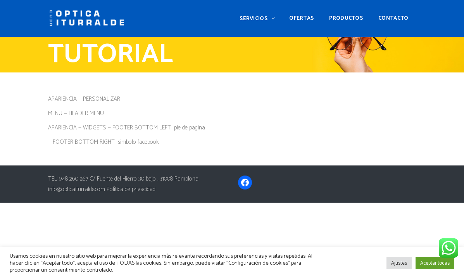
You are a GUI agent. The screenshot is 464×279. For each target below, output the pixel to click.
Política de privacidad (131, 189)
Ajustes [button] (399, 263)
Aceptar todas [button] (435, 263)
